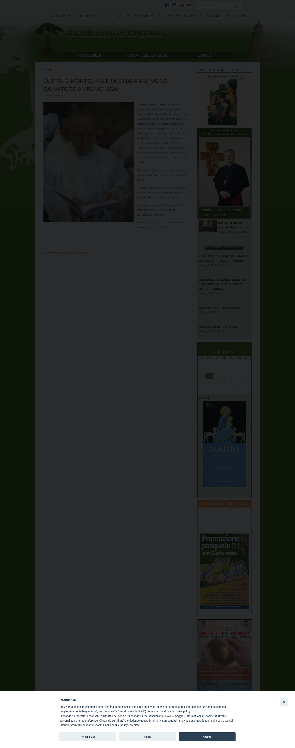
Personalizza (88, 736)
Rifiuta (147, 736)
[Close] (284, 702)
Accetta (207, 736)
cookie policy (120, 725)
